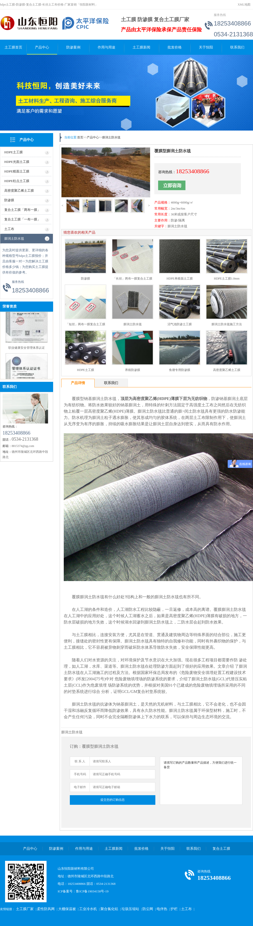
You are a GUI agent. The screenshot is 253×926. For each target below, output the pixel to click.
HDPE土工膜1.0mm (226, 278)
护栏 (174, 909)
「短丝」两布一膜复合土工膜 (85, 324)
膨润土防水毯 (14, 238)
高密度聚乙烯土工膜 (19, 190)
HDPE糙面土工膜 (16, 171)
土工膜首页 (13, 47)
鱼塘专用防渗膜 (179, 370)
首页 (80, 137)
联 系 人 (80, 761)
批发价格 (174, 47)
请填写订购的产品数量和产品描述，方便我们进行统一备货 (201, 781)
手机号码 (80, 774)
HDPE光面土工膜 (16, 162)
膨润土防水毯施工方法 (227, 324)
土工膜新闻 (141, 47)
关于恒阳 (206, 47)
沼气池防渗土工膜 (179, 324)
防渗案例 (73, 47)
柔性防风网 (46, 909)
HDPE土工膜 (13, 152)
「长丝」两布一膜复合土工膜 (132, 278)
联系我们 (237, 47)
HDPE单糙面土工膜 (179, 278)
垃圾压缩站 (130, 909)
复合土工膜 (221, 848)
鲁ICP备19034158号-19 (92, 891)
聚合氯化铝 (109, 909)
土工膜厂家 (25, 909)
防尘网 (147, 909)
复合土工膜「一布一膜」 (22, 219)
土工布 (9, 229)
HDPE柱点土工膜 (16, 181)
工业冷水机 (88, 909)
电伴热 (162, 909)
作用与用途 (106, 47)
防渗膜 (9, 200)
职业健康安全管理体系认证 (26, 349)
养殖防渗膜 (132, 370)
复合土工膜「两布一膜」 (22, 210)
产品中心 (42, 47)
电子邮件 (80, 787)
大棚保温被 (67, 909)
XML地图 (244, 4)
